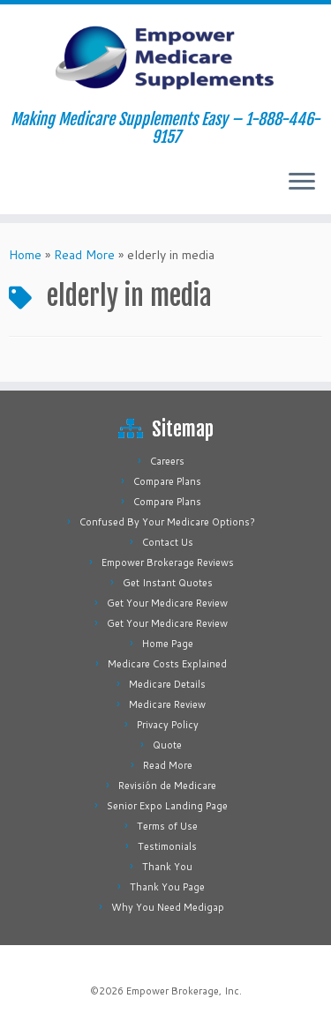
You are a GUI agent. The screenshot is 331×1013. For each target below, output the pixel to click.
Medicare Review (167, 704)
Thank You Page (167, 887)
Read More (84, 255)
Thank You (167, 867)
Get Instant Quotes (168, 583)
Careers (167, 461)
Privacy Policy (168, 725)
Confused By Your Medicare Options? (167, 522)
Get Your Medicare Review (167, 603)
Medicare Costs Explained (167, 664)
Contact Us (167, 542)
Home (25, 255)
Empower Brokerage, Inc (182, 991)
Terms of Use (167, 826)
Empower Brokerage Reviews (168, 562)
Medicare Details (167, 684)
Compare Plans (167, 481)
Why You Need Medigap (167, 907)
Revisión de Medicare (167, 785)
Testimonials (167, 846)
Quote (167, 745)
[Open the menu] (302, 182)
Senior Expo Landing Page (167, 806)
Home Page (167, 644)
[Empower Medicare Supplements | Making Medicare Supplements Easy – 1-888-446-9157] (165, 57)
